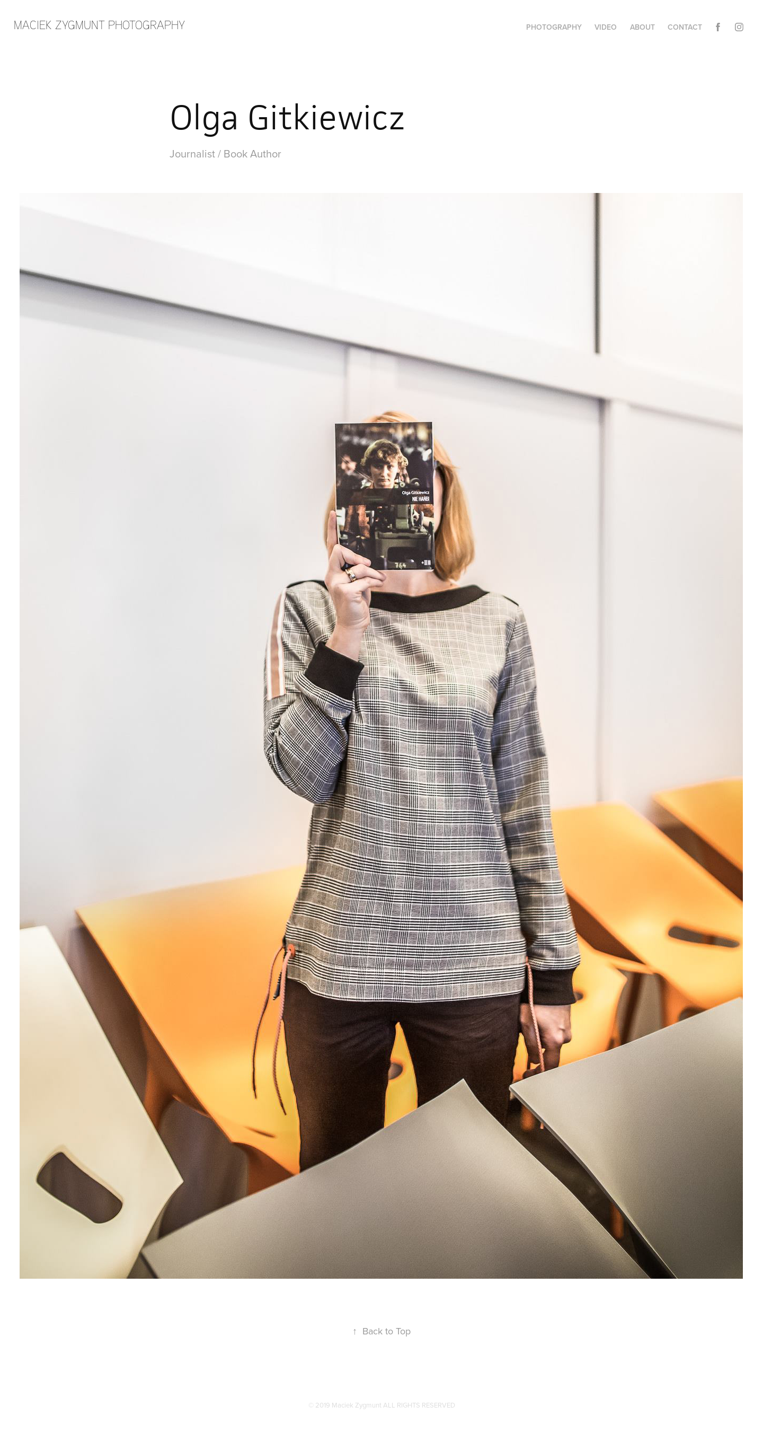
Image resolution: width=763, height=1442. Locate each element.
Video (606, 27)
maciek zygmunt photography (99, 24)
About (642, 27)
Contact (685, 27)
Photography (554, 27)
